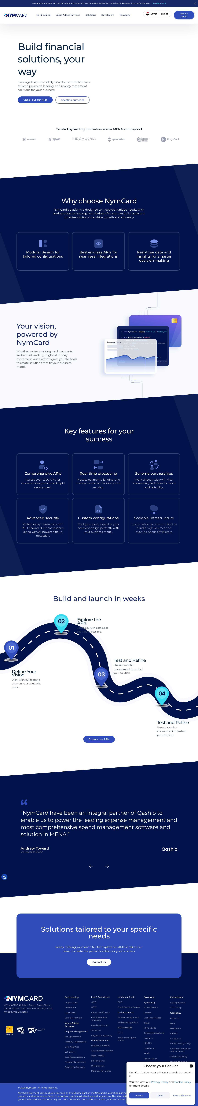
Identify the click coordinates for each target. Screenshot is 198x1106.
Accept (139, 1095)
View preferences (182, 1095)
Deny (160, 1095)
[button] (191, 1066)
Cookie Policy (182, 1082)
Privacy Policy (159, 1082)
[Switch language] (164, 13)
